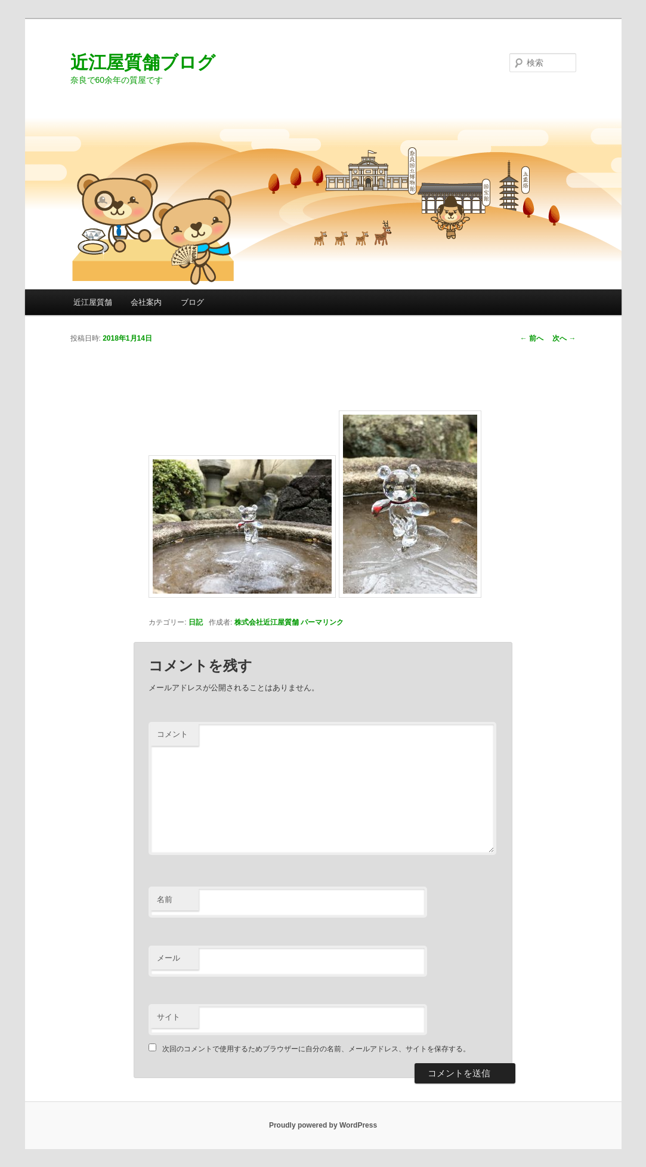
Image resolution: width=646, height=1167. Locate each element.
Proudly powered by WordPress (323, 1125)
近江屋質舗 (92, 302)
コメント (172, 734)
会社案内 (146, 302)
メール (168, 957)
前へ (531, 338)
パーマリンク (322, 622)
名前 (164, 899)
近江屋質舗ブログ (142, 62)
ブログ (192, 302)
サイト (168, 1016)
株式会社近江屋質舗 (266, 622)
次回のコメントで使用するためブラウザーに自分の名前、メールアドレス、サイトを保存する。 (316, 1049)
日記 (195, 622)
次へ (564, 338)
